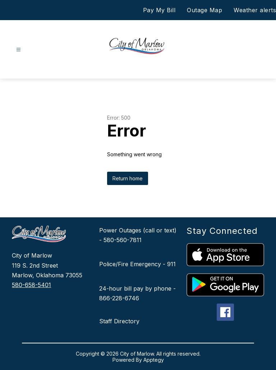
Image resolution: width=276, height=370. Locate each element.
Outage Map (204, 10)
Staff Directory (119, 321)
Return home (127, 178)
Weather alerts (255, 10)
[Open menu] (18, 50)
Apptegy (153, 360)
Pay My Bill (159, 10)
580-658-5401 (31, 284)
